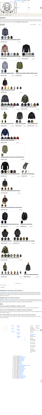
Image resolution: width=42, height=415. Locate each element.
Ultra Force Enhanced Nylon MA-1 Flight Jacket (11, 207)
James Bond (22, 367)
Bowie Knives (22, 358)
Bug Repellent (22, 366)
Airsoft (21, 356)
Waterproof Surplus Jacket (26, 224)
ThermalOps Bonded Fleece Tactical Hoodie (10, 56)
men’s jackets (8, 292)
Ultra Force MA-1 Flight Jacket (7, 140)
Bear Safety (21, 373)
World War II (22, 360)
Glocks (21, 363)
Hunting (20, 374)
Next (2, 287)
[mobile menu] (41, 8)
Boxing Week (21, 369)
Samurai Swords (22, 375)
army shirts (6, 300)
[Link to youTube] (26, 337)
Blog (12, 325)
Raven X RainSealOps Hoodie (7, 73)
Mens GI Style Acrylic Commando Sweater (10, 173)
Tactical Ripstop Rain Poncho (7, 123)
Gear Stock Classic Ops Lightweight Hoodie (10, 39)
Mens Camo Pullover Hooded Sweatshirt (10, 274)
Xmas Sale (21, 372)
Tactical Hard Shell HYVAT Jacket (31, 274)
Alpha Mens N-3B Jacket (6, 240)
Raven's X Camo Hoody (20, 123)
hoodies (14, 300)
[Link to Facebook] (26, 339)
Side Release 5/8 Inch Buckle (27, 173)
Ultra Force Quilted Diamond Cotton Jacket (10, 190)
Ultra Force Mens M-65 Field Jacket (28, 106)
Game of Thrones (23, 368)
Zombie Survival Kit (22, 376)
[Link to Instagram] (13, 1)
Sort (40, 24)
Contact (13, 331)
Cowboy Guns (21, 371)
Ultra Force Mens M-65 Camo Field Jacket (10, 257)
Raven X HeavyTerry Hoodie (28, 56)
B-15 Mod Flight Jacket (32, 123)
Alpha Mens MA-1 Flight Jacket (8, 106)
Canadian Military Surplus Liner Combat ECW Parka (12, 157)
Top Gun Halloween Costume (25, 365)
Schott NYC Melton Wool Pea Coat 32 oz (10, 224)
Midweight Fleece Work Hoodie (8, 89)
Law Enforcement (23, 357)
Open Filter (2, 24)
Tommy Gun (21, 378)
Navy (20, 361)
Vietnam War (22, 359)
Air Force (21, 364)
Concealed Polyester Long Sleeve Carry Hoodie (23, 240)
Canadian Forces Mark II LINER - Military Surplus (26, 73)
